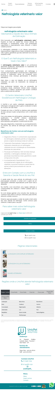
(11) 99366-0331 (27, 364)
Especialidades (19, 4)
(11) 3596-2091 (26, 361)
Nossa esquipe (29, 4)
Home (3, 4)
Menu (25, 376)
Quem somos (10, 4)
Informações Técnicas (39, 4)
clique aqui (22, 213)
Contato (48, 4)
